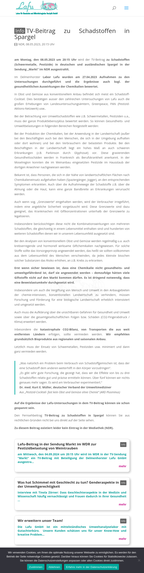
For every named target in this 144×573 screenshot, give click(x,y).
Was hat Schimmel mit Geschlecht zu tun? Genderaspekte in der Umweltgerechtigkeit (68, 484)
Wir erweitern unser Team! (40, 520)
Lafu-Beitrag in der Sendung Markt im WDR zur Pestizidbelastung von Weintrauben (57, 446)
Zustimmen (36, 567)
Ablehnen (54, 567)
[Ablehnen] (139, 560)
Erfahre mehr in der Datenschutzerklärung (91, 567)
